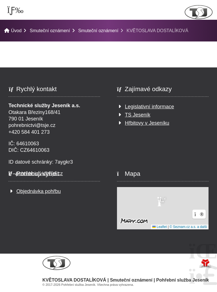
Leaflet (159, 227)
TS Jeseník (137, 115)
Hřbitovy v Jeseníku (147, 123)
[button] (162, 201)
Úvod (199, 12)
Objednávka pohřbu (38, 191)
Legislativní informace (149, 106)
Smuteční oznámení (50, 30)
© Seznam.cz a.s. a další (188, 227)
